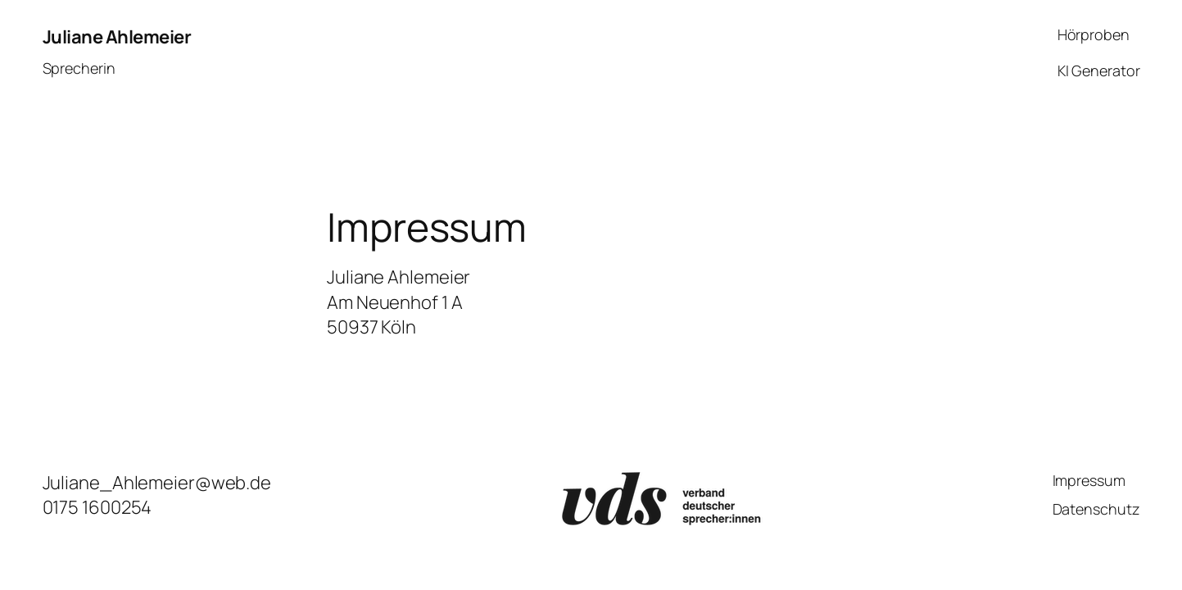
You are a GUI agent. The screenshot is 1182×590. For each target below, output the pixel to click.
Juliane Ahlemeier (117, 37)
